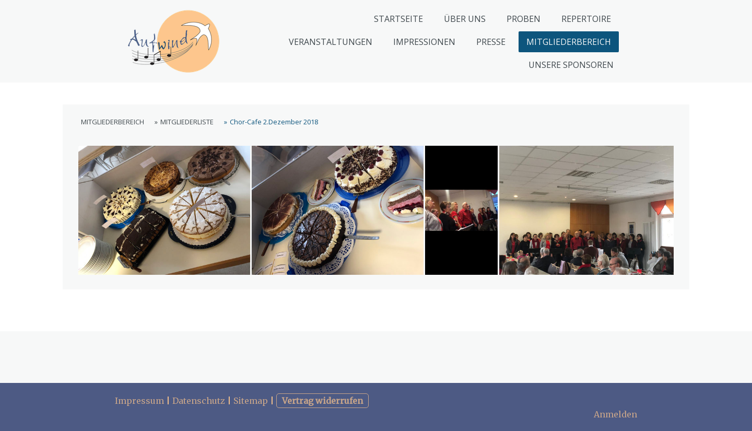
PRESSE (491, 42)
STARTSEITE (398, 19)
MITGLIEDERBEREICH (568, 42)
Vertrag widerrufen (322, 400)
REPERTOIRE (586, 19)
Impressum (139, 400)
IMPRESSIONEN (424, 42)
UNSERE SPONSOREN (571, 65)
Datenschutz (198, 400)
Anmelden (615, 414)
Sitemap (250, 400)
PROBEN (523, 19)
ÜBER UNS (465, 19)
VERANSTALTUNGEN (330, 42)
